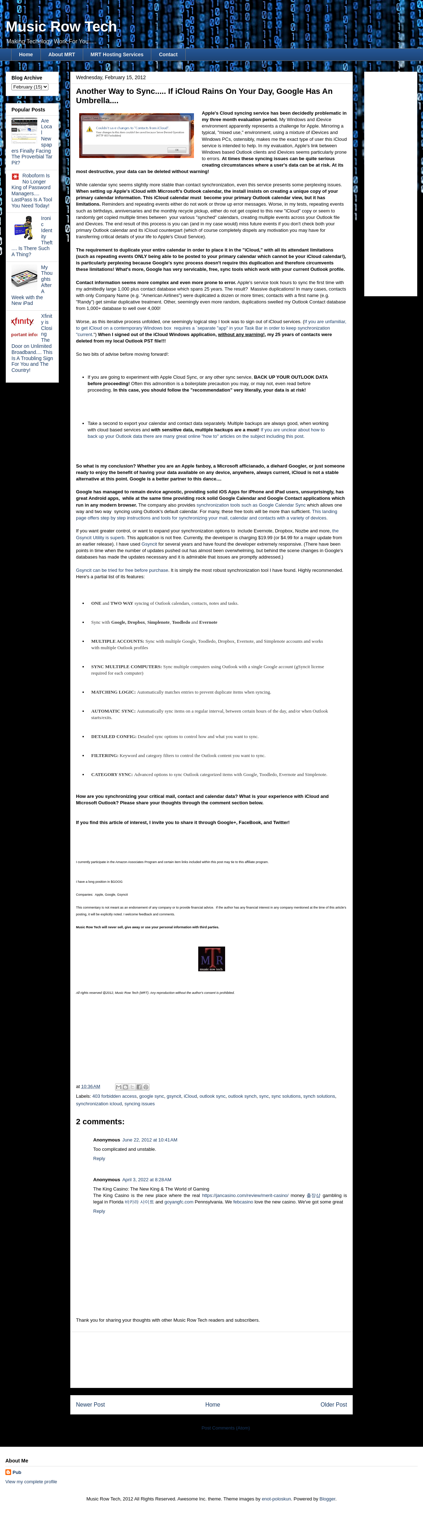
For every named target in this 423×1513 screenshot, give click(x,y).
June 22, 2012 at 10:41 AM (149, 1140)
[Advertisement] (211, 1359)
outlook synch (242, 1096)
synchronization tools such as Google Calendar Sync (250, 505)
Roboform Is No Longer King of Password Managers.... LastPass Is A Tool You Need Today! (31, 191)
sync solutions (286, 1096)
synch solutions (319, 1096)
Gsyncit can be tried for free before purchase (122, 570)
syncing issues (139, 1103)
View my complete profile (31, 1481)
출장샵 (313, 1195)
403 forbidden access (114, 1096)
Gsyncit (149, 544)
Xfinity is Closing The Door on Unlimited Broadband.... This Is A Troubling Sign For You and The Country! (32, 343)
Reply (99, 1158)
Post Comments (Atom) (225, 1428)
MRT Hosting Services (117, 54)
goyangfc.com (179, 1202)
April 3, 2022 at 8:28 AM (146, 1179)
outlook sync (212, 1096)
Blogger (327, 1499)
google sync (151, 1096)
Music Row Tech (61, 26)
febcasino (243, 1202)
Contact (168, 54)
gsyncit (174, 1096)
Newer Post (90, 1405)
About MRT (61, 54)
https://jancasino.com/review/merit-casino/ (245, 1195)
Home (26, 54)
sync (264, 1096)
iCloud (190, 1096)
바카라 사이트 (139, 1202)
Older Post (333, 1405)
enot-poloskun (276, 1499)
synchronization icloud (99, 1103)
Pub (17, 1472)
